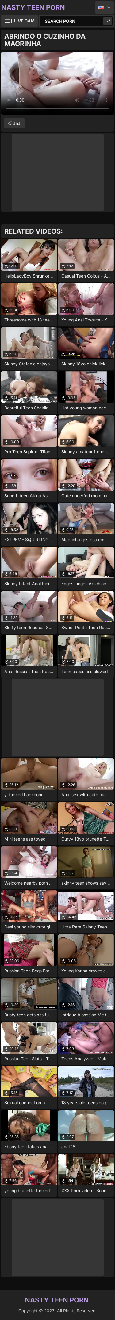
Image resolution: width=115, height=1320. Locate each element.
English (104, 7)
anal (17, 123)
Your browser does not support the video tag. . (57, 83)
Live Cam (24, 20)
